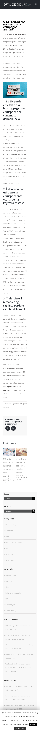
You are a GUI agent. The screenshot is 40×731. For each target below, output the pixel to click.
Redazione (8, 404)
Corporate (9, 531)
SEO (7, 548)
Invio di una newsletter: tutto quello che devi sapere (21, 466)
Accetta (32, 724)
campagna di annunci (10, 74)
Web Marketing (10, 560)
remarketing (8, 315)
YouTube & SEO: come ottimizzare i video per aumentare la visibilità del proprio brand (18, 667)
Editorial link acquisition (13, 542)
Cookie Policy (20, 728)
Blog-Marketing (10, 525)
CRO (7, 536)
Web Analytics (10, 554)
